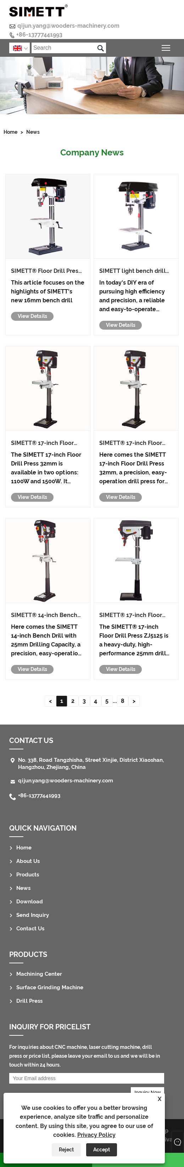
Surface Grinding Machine (49, 987)
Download (29, 901)
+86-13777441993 (39, 34)
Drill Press (29, 1001)
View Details (32, 316)
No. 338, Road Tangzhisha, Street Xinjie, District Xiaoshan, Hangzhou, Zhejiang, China (91, 763)
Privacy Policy (96, 1135)
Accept (101, 1149)
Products (27, 874)
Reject (66, 1149)
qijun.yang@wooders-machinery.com (68, 25)
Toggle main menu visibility (166, 47)
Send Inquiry (32, 915)
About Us (28, 861)
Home (10, 132)
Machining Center (39, 974)
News (33, 132)
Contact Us (31, 740)
